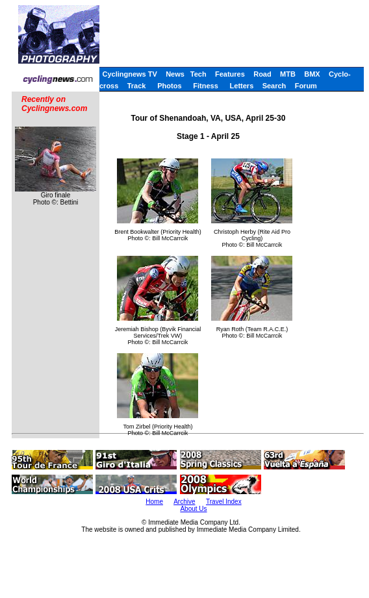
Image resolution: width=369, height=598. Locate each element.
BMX (312, 74)
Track (136, 86)
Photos (169, 86)
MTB (288, 74)
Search (274, 86)
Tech (198, 74)
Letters (242, 86)
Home (154, 501)
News (175, 74)
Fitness (205, 86)
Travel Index (224, 501)
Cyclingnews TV (129, 74)
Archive (184, 501)
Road (262, 74)
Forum (306, 86)
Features (230, 74)
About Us (193, 508)
